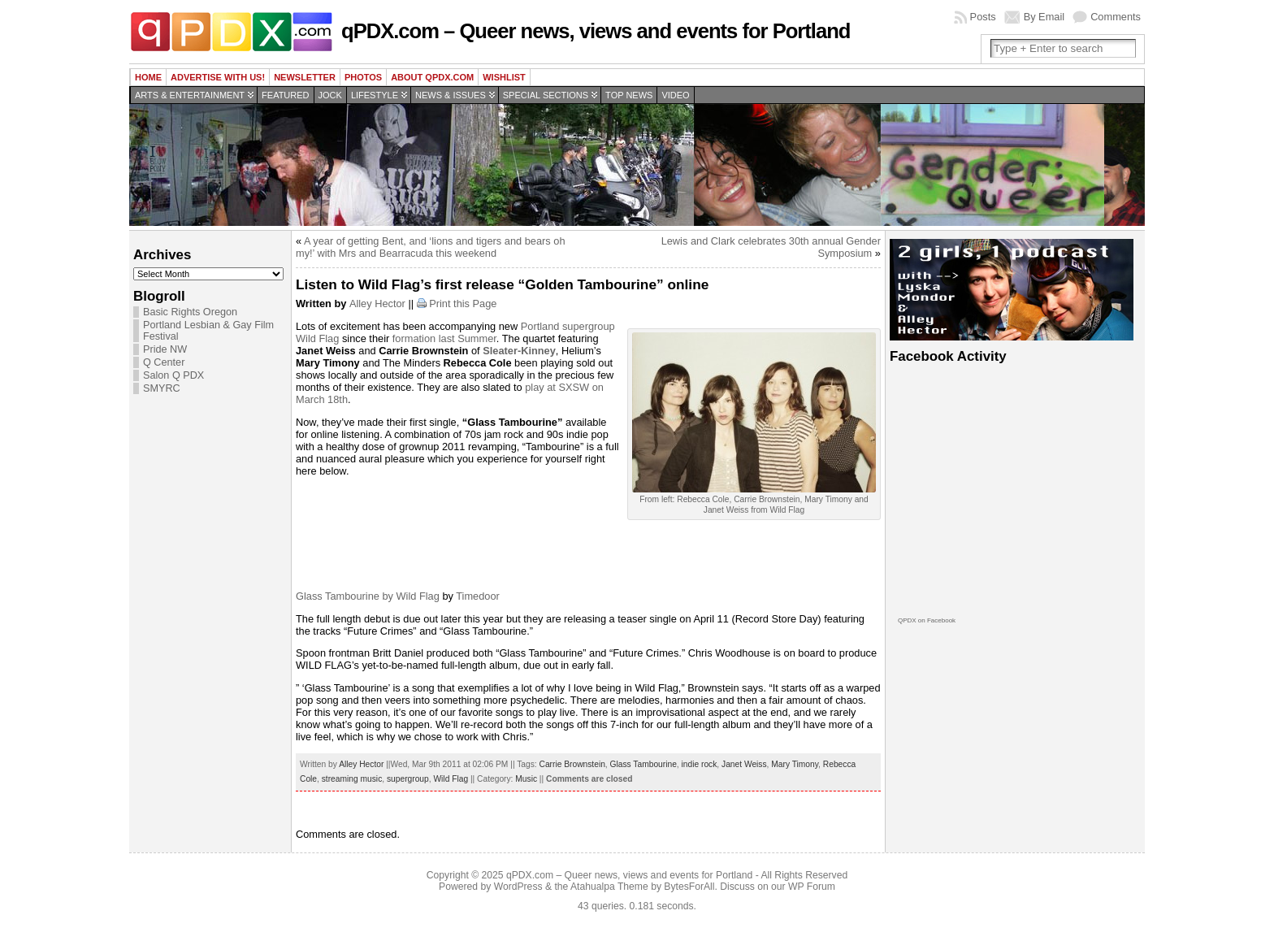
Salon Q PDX (173, 375)
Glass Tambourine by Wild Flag (368, 596)
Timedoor (478, 596)
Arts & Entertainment (190, 95)
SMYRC (161, 388)
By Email (1044, 17)
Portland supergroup (568, 326)
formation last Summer (444, 338)
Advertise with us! (218, 77)
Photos (363, 77)
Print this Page (462, 303)
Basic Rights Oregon (190, 312)
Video (675, 95)
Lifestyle (374, 95)
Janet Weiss (744, 764)
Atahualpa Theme (609, 886)
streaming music (352, 778)
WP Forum (811, 886)
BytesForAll (689, 886)
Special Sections (545, 95)
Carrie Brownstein (572, 764)
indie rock (699, 764)
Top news (628, 95)
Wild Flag (317, 338)
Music (526, 778)
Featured (285, 95)
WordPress (518, 886)
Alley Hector (377, 303)
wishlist (504, 77)
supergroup (408, 778)
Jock (330, 95)
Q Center (163, 362)
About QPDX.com (432, 77)
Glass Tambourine (643, 764)
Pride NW (165, 349)
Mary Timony (794, 764)
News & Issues (450, 95)
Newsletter (305, 77)
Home (148, 77)
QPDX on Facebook (927, 620)
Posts (983, 17)
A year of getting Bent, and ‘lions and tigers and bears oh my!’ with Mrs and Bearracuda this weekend (431, 247)
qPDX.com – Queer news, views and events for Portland (595, 31)
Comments (1115, 17)
